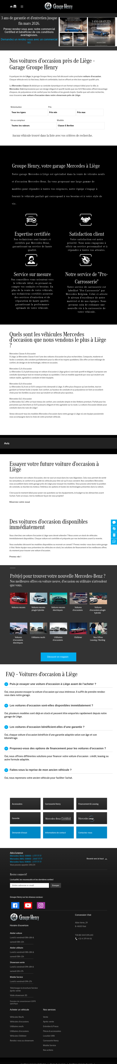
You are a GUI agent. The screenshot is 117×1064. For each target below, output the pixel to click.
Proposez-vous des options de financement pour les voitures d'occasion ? (55, 735)
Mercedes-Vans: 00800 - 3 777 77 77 (25, 848)
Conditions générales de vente (81, 1050)
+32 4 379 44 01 (83, 925)
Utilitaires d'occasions (19, 1017)
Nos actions (48, 1036)
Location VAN (49, 1022)
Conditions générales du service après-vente (58, 1053)
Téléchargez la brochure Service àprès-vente (24, 975)
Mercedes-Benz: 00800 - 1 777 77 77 (25, 842)
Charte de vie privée (58, 1050)
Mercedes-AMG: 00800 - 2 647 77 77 (26, 845)
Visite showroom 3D (18, 981)
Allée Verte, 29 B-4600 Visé (81, 910)
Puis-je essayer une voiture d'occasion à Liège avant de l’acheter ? (50, 670)
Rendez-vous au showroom (22, 1027)
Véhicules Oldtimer (18, 1022)
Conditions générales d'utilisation (33, 1050)
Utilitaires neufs (17, 1012)
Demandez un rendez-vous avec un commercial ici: (29, 41)
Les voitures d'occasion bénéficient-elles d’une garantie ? (44, 713)
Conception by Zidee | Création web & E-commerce (74, 1059)
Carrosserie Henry (51, 1027)
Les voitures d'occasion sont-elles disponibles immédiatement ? (48, 692)
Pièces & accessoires (52, 1017)
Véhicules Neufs (17, 1003)
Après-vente (48, 1008)
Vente (45, 1003)
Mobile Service (49, 1031)
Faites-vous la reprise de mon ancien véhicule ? (38, 756)
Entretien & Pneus (50, 1012)
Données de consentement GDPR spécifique (23, 988)
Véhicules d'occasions (19, 1008)
